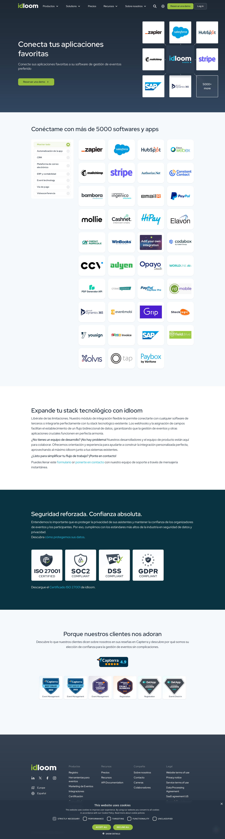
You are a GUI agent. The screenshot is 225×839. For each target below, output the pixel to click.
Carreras (138, 782)
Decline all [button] (123, 827)
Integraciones (76, 791)
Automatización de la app (50, 151)
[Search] (155, 6)
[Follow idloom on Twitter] (40, 778)
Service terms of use (177, 782)
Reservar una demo (36, 81)
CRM (39, 157)
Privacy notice (174, 777)
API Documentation (112, 782)
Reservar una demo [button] (180, 6)
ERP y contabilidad (46, 173)
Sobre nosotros (142, 772)
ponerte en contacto (89, 462)
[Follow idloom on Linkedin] (33, 778)
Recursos (106, 777)
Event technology (46, 180)
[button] (38, 788)
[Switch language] (163, 6)
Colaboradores (142, 787)
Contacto (139, 777)
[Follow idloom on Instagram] (54, 778)
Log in (200, 6)
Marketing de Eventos (81, 786)
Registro (73, 772)
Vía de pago (43, 186)
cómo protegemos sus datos (64, 537)
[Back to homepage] (43, 769)
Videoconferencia (46, 193)
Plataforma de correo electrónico (47, 166)
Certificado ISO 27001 (65, 587)
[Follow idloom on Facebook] (47, 778)
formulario (64, 462)
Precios (92, 6)
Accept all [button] (101, 827)
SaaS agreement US (177, 796)
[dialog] (112, 820)
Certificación (76, 796)
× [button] (221, 804)
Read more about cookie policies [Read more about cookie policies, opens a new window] (130, 813)
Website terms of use (177, 772)
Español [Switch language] (38, 793)
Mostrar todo (43, 144)
